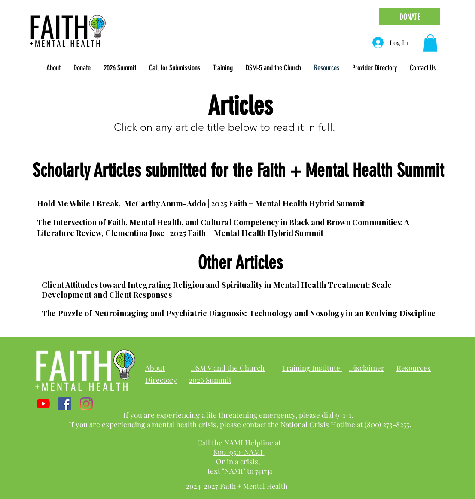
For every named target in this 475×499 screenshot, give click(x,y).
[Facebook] (64, 403)
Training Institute (312, 367)
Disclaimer (366, 367)
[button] (53, 67)
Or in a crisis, (239, 461)
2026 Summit (210, 379)
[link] (430, 43)
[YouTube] (43, 403)
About (155, 367)
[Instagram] (86, 403)
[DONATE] (409, 16)
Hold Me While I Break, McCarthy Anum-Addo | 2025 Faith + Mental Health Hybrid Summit (201, 203)
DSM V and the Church (228, 367)
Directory (161, 379)
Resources (413, 367)
